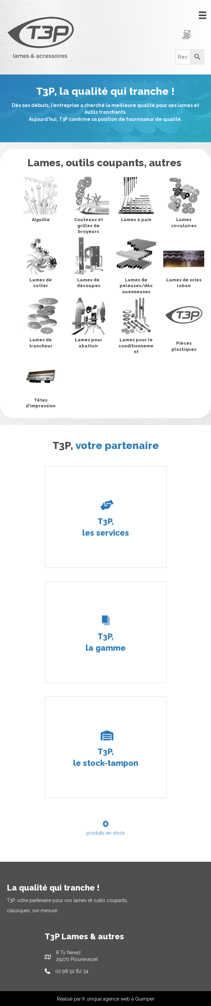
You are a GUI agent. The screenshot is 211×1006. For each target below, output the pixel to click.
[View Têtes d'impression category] (40, 384)
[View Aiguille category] (40, 201)
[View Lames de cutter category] (40, 264)
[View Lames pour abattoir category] (88, 324)
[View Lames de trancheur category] (40, 324)
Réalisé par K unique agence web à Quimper (105, 999)
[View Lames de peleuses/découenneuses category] (136, 267)
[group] (105, 826)
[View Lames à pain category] (136, 201)
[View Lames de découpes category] (88, 264)
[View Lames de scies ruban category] (183, 264)
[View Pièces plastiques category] (183, 326)
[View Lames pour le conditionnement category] (136, 327)
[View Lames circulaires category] (183, 204)
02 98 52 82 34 (71, 971)
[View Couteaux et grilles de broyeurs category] (88, 207)
